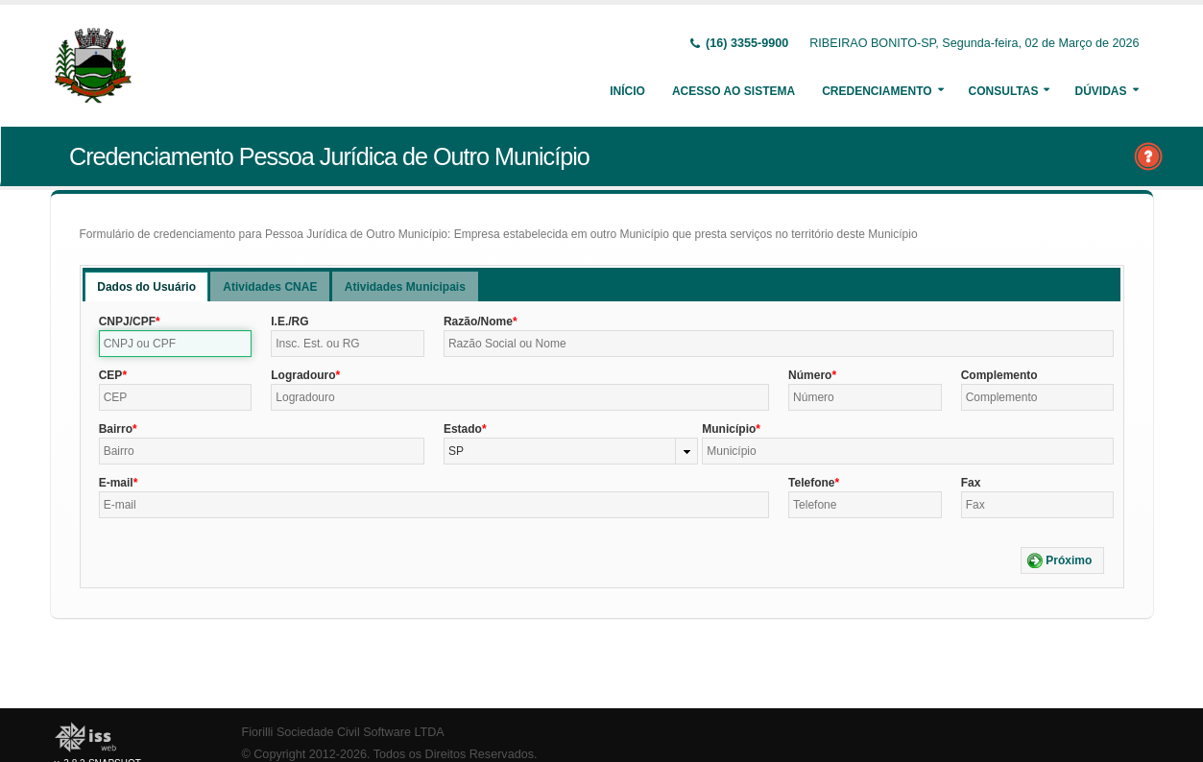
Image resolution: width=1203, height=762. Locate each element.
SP (456, 451)
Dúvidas (1100, 91)
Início (627, 91)
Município (729, 429)
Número (809, 375)
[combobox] (571, 451)
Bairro (115, 429)
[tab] (146, 286)
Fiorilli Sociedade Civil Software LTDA (343, 732)
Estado (463, 429)
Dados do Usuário (146, 287)
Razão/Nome (478, 321)
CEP (111, 375)
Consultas (1004, 91)
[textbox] (176, 343)
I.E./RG (289, 321)
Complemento (999, 375)
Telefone (811, 482)
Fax (971, 482)
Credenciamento (876, 91)
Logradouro (303, 375)
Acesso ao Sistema (733, 91)
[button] (1062, 560)
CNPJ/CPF (127, 321)
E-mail (116, 482)
